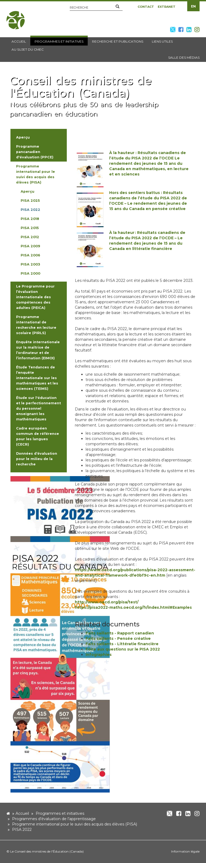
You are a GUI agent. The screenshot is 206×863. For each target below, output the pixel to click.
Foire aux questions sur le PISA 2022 (123, 649)
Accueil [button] (19, 41)
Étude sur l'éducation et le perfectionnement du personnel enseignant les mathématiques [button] (38, 408)
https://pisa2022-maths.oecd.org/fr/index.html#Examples (133, 607)
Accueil (22, 813)
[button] (117, 6)
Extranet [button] (166, 7)
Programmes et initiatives (60, 813)
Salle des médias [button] (184, 57)
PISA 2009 (30, 246)
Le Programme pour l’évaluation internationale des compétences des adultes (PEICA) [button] (35, 297)
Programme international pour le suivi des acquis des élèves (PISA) (74, 824)
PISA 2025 (30, 201)
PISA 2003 (30, 264)
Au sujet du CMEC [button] (28, 49)
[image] (60, 508)
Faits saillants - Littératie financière (122, 643)
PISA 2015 (30, 228)
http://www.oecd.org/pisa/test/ (106, 602)
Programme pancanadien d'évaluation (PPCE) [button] (34, 151)
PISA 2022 (30, 210)
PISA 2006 (30, 255)
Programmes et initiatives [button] (59, 41)
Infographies (99, 654)
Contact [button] (146, 7)
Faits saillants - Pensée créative (118, 638)
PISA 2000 (30, 273)
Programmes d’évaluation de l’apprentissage (54, 818)
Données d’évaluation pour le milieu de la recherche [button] (36, 458)
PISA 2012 (30, 237)
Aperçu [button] (23, 137)
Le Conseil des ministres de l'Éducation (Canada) (47, 851)
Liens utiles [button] (162, 41)
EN (193, 6)
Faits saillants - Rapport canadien (120, 633)
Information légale (185, 851)
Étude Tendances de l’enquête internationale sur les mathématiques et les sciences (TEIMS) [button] (37, 378)
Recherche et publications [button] (117, 41)
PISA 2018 (30, 219)
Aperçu (27, 191)
